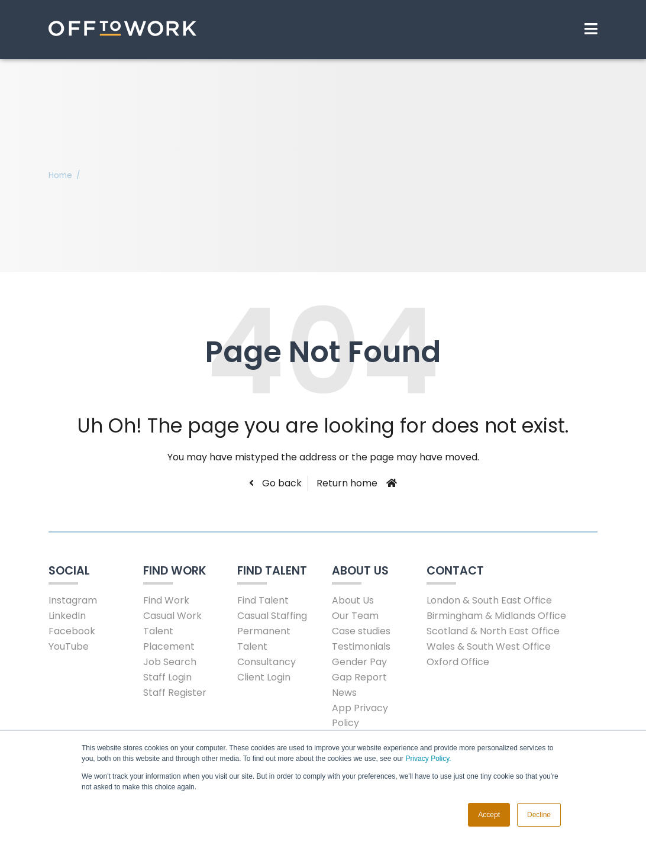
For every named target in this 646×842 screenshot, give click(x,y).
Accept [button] (489, 815)
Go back (281, 483)
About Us (353, 600)
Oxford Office (458, 662)
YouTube (69, 646)
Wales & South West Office (489, 646)
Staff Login (167, 677)
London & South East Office (489, 600)
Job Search (169, 662)
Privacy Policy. (428, 758)
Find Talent (263, 600)
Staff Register (174, 692)
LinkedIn (67, 615)
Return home (346, 483)
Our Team (355, 615)
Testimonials (361, 646)
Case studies (361, 631)
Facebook (72, 631)
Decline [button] (539, 815)
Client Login (263, 677)
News (344, 692)
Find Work (166, 600)
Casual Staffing (272, 615)
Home (60, 175)
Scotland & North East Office (493, 631)
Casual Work (172, 615)
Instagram (73, 600)
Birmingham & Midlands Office (496, 615)
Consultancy (266, 662)
